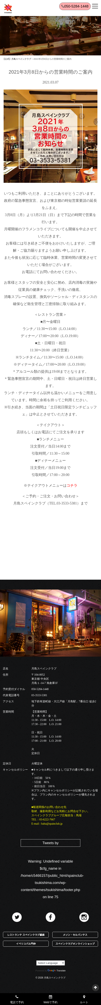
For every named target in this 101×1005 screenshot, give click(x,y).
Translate (56, 970)
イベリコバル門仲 (26, 943)
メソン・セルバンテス (75, 934)
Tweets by (50, 843)
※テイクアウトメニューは (50, 485)
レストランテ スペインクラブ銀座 (26, 934)
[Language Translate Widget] (50, 962)
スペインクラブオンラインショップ (75, 943)
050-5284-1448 (40, 689)
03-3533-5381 (39, 695)
